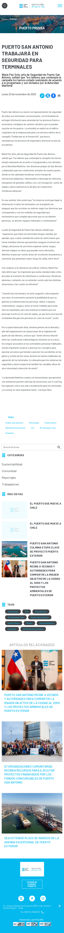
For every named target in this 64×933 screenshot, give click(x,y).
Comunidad (9, 471)
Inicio (4, 19)
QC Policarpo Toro (16, 617)
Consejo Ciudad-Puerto (32, 884)
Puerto (29, 623)
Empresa (12, 629)
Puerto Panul (13, 623)
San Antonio (41, 611)
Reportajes (9, 477)
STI (26, 611)
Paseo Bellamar (46, 623)
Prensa (13, 19)
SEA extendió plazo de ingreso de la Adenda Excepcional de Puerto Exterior (31, 842)
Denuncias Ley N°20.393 (31, 920)
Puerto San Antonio (40, 617)
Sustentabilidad (12, 464)
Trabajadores (10, 484)
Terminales (13, 611)
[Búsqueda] (32, 447)
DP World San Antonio (33, 629)
